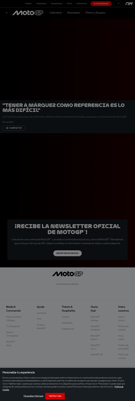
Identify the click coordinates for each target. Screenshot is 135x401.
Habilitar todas (55, 396)
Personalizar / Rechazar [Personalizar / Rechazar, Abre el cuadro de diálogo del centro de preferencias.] (33, 396)
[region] (67, 384)
